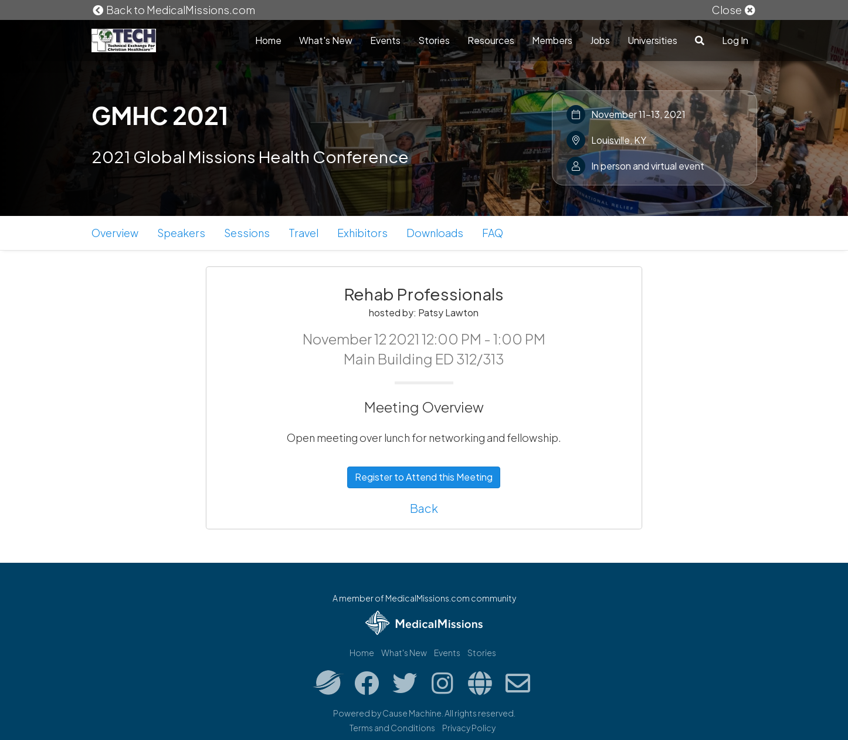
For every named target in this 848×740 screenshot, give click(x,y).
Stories (434, 40)
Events (385, 40)
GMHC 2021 (159, 115)
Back (424, 508)
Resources (490, 40)
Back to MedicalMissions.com (173, 9)
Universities (652, 40)
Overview (114, 232)
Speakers (181, 232)
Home (268, 40)
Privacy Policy (469, 727)
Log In (735, 40)
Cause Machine (412, 713)
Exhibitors (362, 232)
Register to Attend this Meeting (424, 477)
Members (552, 40)
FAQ (492, 232)
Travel (303, 232)
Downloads (434, 232)
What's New (325, 40)
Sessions (247, 232)
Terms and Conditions (392, 727)
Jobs (600, 40)
